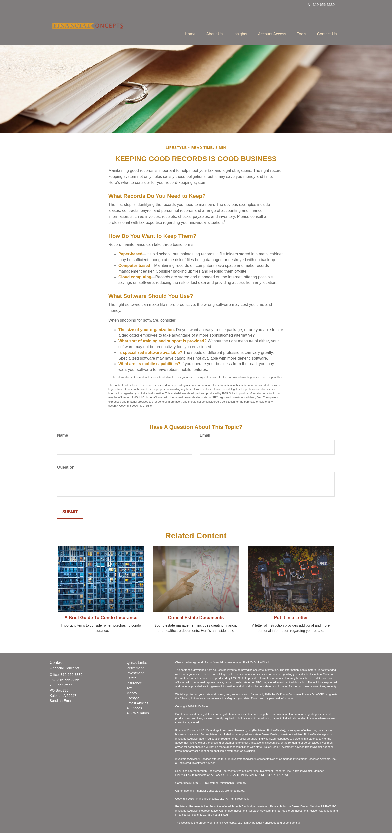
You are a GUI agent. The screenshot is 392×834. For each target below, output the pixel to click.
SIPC (187, 775)
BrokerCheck (262, 662)
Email (205, 436)
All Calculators (138, 714)
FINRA (180, 775)
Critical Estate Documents (196, 618)
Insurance (134, 684)
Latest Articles (137, 704)
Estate (132, 679)
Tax (129, 689)
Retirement (135, 669)
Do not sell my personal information (272, 699)
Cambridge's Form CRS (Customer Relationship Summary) (212, 783)
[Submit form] (70, 512)
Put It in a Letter (291, 618)
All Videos (134, 709)
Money (132, 694)
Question (65, 468)
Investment (135, 674)
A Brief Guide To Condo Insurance (101, 618)
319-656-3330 (321, 5)
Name (62, 436)
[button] (206, 27)
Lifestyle (133, 699)
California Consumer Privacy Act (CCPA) (301, 694)
